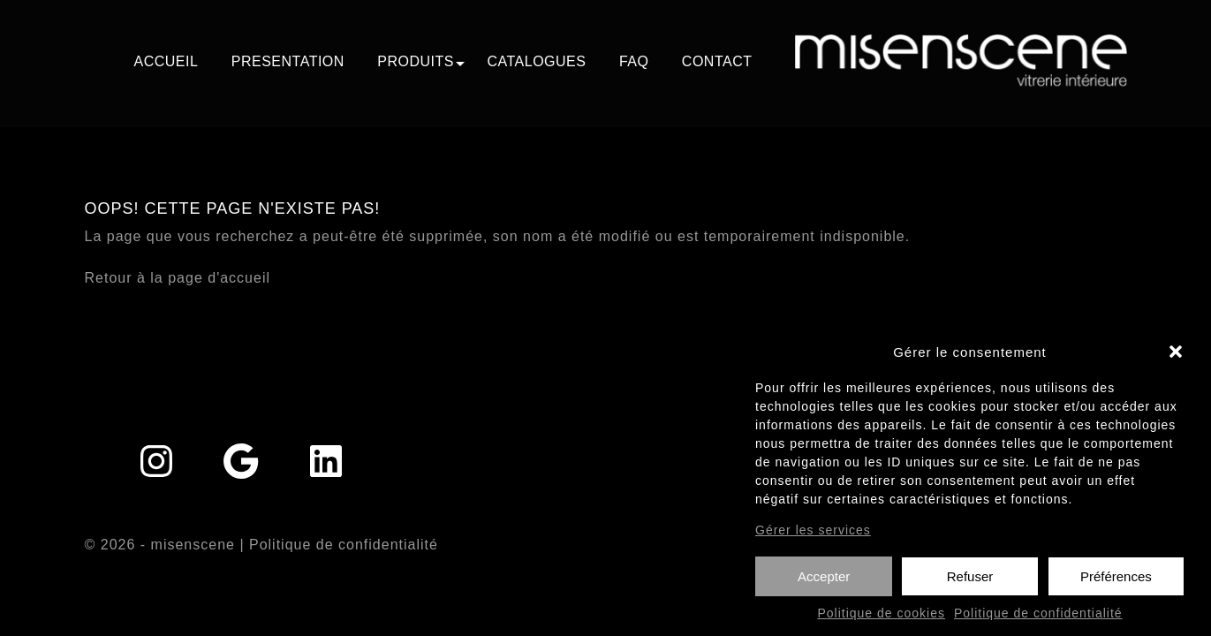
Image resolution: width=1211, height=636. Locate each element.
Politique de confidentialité (1038, 620)
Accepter (824, 582)
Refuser (970, 582)
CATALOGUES (536, 61)
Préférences (1116, 582)
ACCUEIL (165, 61)
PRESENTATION (287, 61)
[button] (1176, 358)
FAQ (634, 61)
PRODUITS (415, 61)
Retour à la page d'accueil (178, 277)
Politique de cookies (881, 620)
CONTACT (717, 61)
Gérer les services (813, 536)
